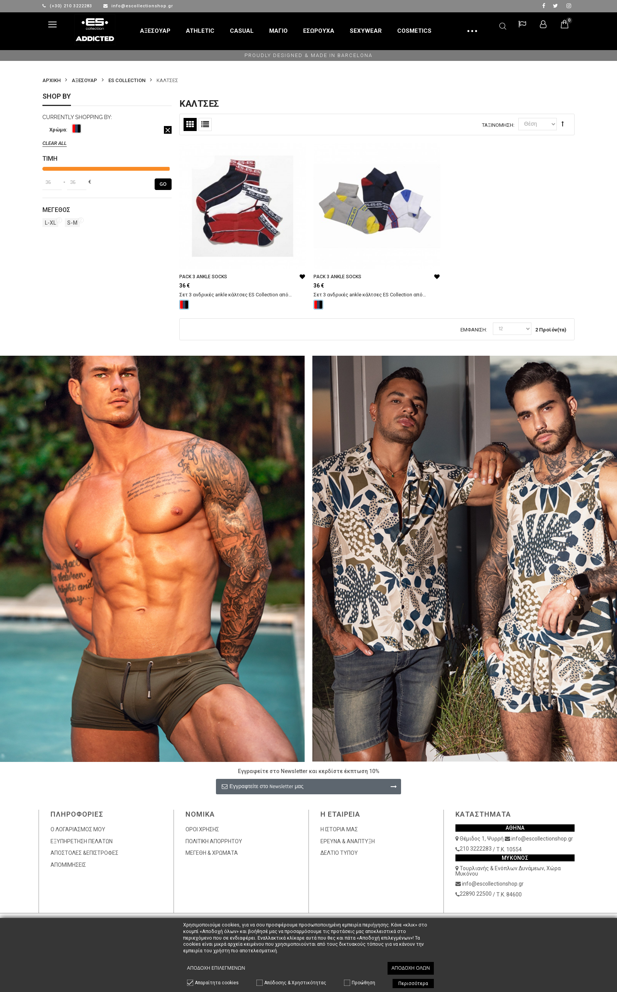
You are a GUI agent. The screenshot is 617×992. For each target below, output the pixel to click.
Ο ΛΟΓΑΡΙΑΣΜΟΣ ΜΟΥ (78, 829)
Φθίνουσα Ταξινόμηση (562, 123)
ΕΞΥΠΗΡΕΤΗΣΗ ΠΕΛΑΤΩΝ (82, 841)
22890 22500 (476, 893)
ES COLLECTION (126, 80)
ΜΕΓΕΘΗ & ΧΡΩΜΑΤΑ (211, 853)
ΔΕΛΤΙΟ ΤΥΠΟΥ (339, 853)
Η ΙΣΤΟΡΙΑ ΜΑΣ (339, 829)
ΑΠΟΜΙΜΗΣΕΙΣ (68, 865)
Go (163, 184)
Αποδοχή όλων (410, 968)
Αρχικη (51, 80)
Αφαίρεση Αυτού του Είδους (168, 130)
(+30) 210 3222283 (68, 5)
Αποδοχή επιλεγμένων (216, 968)
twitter (555, 5)
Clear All (54, 143)
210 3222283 (476, 848)
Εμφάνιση (473, 330)
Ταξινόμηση (497, 125)
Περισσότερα (413, 983)
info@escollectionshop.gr (138, 5)
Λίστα (205, 124)
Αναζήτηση (503, 24)
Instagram (568, 5)
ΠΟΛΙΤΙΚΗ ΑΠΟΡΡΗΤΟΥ (213, 841)
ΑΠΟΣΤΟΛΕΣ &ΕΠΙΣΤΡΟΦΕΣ (84, 853)
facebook (543, 5)
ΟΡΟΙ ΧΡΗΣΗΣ (202, 829)
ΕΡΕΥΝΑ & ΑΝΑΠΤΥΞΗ (347, 841)
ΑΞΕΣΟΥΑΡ (84, 80)
